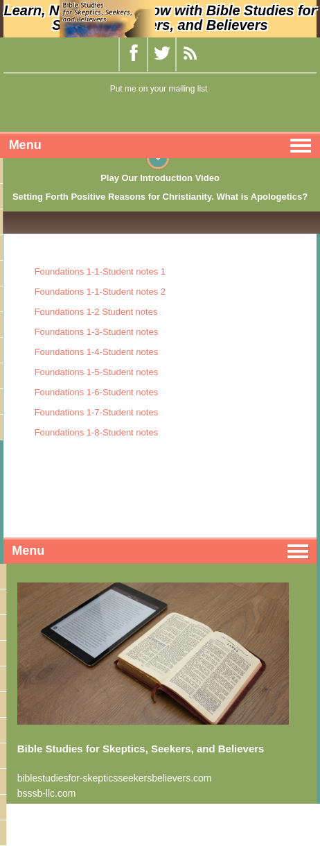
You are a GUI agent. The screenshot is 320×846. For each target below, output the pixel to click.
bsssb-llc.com (46, 793)
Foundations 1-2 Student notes (96, 312)
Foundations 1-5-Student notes (97, 372)
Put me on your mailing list (159, 89)
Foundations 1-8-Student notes (97, 432)
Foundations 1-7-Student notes (97, 412)
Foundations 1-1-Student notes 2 (100, 291)
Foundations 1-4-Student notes (97, 352)
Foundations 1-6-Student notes (97, 392)
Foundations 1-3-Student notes (97, 332)
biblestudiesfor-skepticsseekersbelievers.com (114, 778)
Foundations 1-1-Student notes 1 (100, 271)
